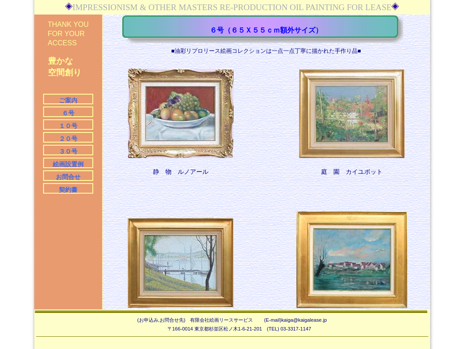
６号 (68, 113)
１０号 (68, 125)
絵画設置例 (68, 164)
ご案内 (68, 100)
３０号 (68, 151)
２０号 (68, 138)
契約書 (68, 189)
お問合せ (68, 176)
